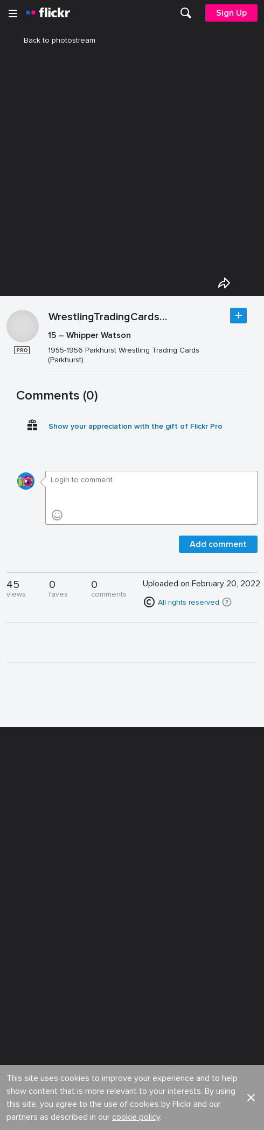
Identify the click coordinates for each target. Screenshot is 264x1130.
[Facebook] (91, 1113)
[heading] (48, 13)
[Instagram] (172, 1113)
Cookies (147, 902)
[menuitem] (185, 13)
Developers (32, 902)
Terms (22, 994)
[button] (226, 602)
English (24, 942)
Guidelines (30, 922)
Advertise (149, 882)
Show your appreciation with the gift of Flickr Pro (135, 426)
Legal (21, 977)
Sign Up (231, 13)
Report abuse (156, 922)
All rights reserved (188, 602)
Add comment (218, 544)
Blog (19, 882)
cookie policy (136, 830)
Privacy (145, 977)
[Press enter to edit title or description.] (151, 347)
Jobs (141, 863)
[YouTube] (132, 1113)
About (22, 863)
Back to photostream (53, 40)
